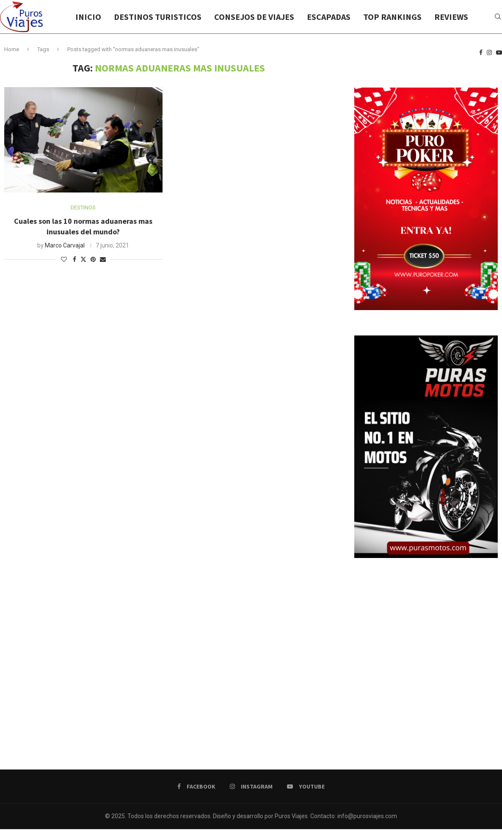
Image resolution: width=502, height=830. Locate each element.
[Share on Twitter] (83, 259)
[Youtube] (499, 53)
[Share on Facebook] (74, 259)
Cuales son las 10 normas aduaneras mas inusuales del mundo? (83, 226)
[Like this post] (64, 259)
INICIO (88, 16)
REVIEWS (451, 16)
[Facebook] (481, 53)
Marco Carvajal (65, 245)
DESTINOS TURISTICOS (157, 16)
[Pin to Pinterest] (93, 259)
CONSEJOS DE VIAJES (254, 16)
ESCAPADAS (328, 16)
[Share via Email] (103, 259)
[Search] (498, 17)
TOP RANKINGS (392, 16)
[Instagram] (489, 53)
